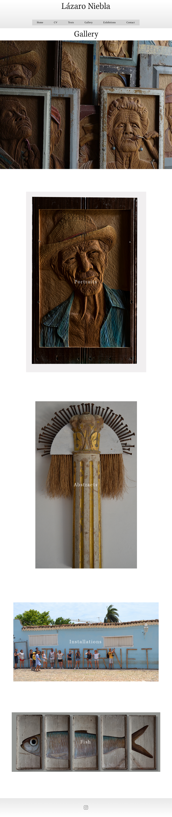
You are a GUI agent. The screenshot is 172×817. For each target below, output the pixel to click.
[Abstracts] (86, 484)
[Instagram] (86, 807)
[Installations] (86, 641)
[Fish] (86, 742)
